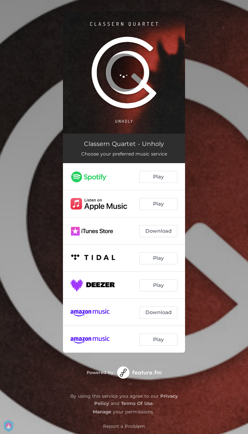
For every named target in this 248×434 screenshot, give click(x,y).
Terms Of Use (137, 403)
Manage (102, 412)
